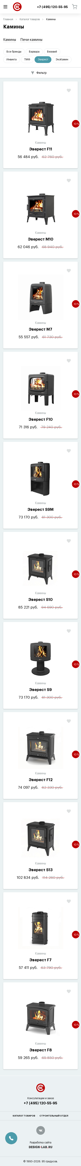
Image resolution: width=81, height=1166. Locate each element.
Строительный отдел (54, 1116)
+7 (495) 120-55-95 (40, 1103)
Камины (9, 39)
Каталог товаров (30, 19)
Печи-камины (31, 39)
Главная (8, 19)
